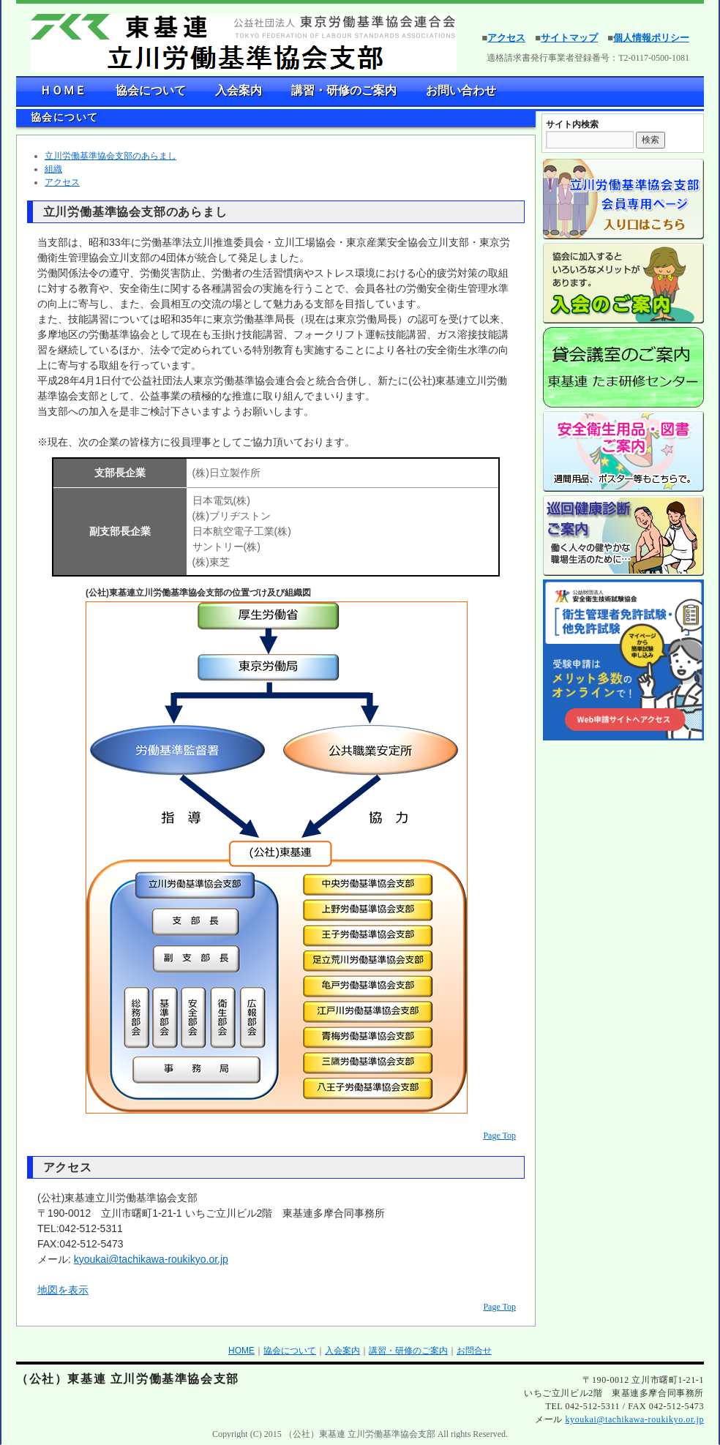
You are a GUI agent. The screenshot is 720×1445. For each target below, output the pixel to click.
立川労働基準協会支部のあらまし (110, 156)
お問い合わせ (461, 90)
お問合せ (474, 1350)
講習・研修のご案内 (344, 90)
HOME (241, 1350)
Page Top (499, 1135)
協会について (151, 90)
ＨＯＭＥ (63, 90)
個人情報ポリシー (651, 37)
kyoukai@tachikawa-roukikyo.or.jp (151, 1259)
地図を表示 (63, 1290)
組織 (53, 169)
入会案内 (238, 90)
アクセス (506, 37)
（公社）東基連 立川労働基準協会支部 (127, 1379)
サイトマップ (569, 37)
